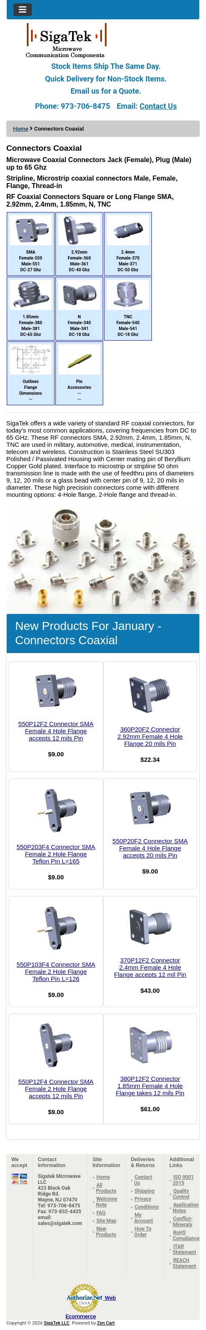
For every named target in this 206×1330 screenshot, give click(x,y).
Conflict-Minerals (183, 1222)
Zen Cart (106, 1323)
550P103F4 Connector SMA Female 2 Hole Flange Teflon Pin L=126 (55, 971)
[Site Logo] (103, 40)
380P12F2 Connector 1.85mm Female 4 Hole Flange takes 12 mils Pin (150, 1086)
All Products (106, 1188)
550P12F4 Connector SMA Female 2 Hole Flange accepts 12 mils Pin (56, 1088)
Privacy (143, 1199)
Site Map (106, 1221)
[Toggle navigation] (22, 9)
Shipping (144, 1191)
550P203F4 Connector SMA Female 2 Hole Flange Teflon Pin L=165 (55, 854)
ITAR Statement (184, 1249)
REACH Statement (184, 1263)
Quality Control (181, 1194)
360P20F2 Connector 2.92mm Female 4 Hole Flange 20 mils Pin (150, 736)
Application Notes (186, 1208)
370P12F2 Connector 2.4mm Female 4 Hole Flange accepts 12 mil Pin (150, 967)
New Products (106, 1232)
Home (20, 128)
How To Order (142, 1232)
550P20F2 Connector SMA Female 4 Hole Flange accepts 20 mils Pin (150, 848)
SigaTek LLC (57, 1323)
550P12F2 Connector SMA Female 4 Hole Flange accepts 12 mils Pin (56, 731)
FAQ (101, 1213)
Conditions (147, 1207)
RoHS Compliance (186, 1235)
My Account (143, 1218)
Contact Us (158, 106)
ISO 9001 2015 (183, 1180)
